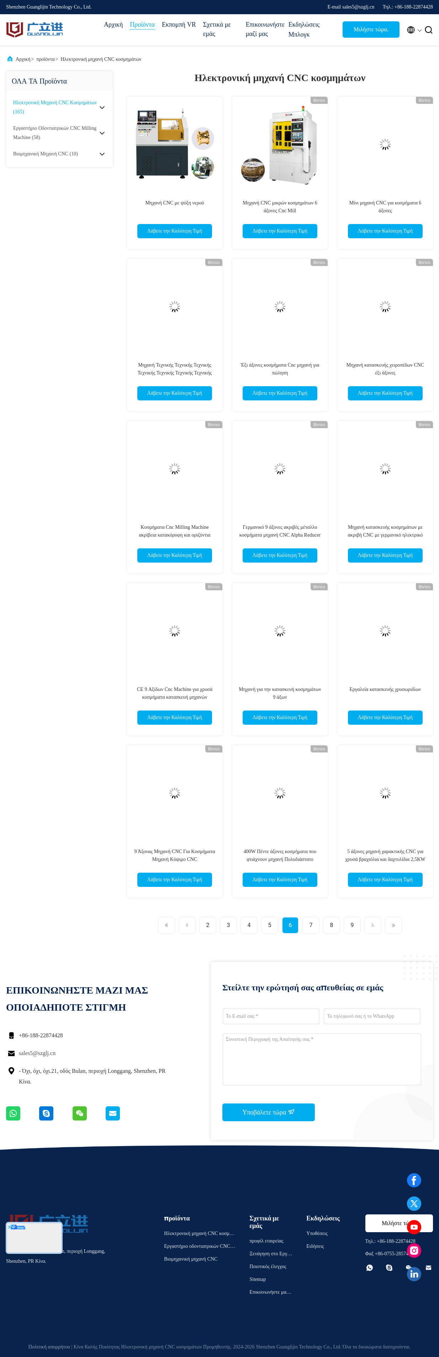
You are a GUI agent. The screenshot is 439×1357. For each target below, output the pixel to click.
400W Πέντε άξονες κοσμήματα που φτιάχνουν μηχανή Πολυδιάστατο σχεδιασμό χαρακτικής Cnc (280, 859)
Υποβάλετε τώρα (268, 1112)
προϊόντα (45, 59)
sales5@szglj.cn (37, 1053)
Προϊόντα (142, 24)
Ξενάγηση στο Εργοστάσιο (269, 1254)
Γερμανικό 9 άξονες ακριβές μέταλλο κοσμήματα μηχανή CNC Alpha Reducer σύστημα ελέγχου (280, 535)
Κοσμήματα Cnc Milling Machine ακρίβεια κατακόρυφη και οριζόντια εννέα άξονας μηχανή (174, 535)
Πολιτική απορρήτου (49, 1347)
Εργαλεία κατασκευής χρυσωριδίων (385, 689)
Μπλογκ (299, 34)
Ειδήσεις (315, 1246)
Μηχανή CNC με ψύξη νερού (174, 203)
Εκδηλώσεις (304, 24)
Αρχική (113, 24)
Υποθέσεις (317, 1233)
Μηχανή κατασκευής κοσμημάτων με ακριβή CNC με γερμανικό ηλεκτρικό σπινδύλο (385, 535)
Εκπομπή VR (179, 24)
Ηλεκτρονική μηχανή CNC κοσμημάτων (100, 59)
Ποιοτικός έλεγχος (267, 1266)
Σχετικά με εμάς (217, 29)
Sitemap (257, 1279)
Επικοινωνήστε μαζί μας (263, 29)
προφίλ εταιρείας (266, 1241)
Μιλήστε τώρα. (371, 29)
